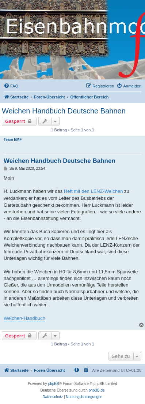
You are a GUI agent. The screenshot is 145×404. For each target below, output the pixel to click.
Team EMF (13, 140)
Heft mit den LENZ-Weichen (93, 191)
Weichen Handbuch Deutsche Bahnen (64, 111)
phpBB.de (97, 390)
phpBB (53, 384)
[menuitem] (11, 86)
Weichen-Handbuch (24, 318)
